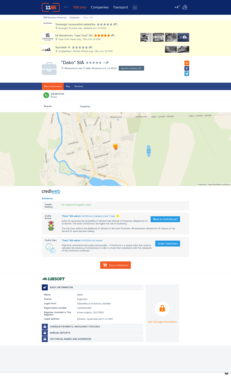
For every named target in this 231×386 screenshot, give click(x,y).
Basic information (52, 86)
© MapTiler (201, 184)
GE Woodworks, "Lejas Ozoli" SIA (74, 35)
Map (68, 86)
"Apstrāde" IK (62, 47)
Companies (100, 7)
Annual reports (60, 332)
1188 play (79, 7)
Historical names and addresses (70, 339)
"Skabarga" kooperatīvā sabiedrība (75, 24)
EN (67, 7)
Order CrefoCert (168, 243)
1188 (51, 7)
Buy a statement (118, 265)
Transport (120, 7)
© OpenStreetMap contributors (218, 184)
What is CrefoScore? (165, 219)
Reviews (79, 86)
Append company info (131, 68)
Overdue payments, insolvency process (75, 326)
